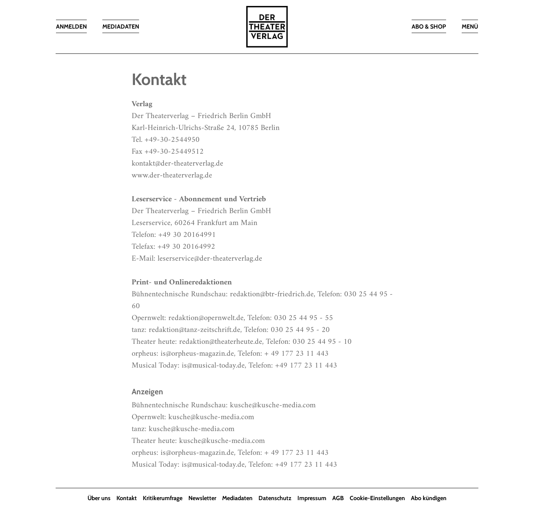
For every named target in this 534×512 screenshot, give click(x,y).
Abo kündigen (428, 498)
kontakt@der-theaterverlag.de (177, 163)
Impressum (311, 498)
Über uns (99, 498)
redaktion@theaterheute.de (220, 342)
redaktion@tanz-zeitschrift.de (194, 330)
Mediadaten (237, 498)
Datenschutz (274, 498)
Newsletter (202, 498)
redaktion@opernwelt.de (206, 318)
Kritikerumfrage (162, 498)
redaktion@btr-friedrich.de (272, 294)
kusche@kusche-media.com (273, 405)
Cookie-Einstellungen (377, 498)
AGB (338, 498)
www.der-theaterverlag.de (172, 175)
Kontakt (126, 498)
